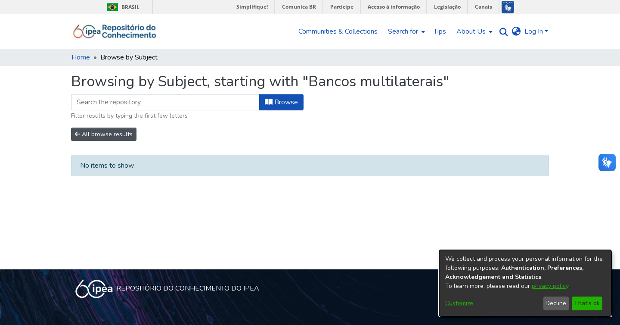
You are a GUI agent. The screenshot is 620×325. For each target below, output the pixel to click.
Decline (556, 303)
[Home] (114, 31)
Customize (459, 303)
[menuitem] (405, 31)
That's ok (587, 303)
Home (80, 57)
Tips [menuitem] (440, 31)
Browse (281, 102)
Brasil (121, 7)
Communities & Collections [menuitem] (338, 31)
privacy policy (550, 286)
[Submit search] (501, 31)
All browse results (104, 134)
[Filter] (165, 102)
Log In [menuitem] (533, 31)
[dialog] (525, 283)
